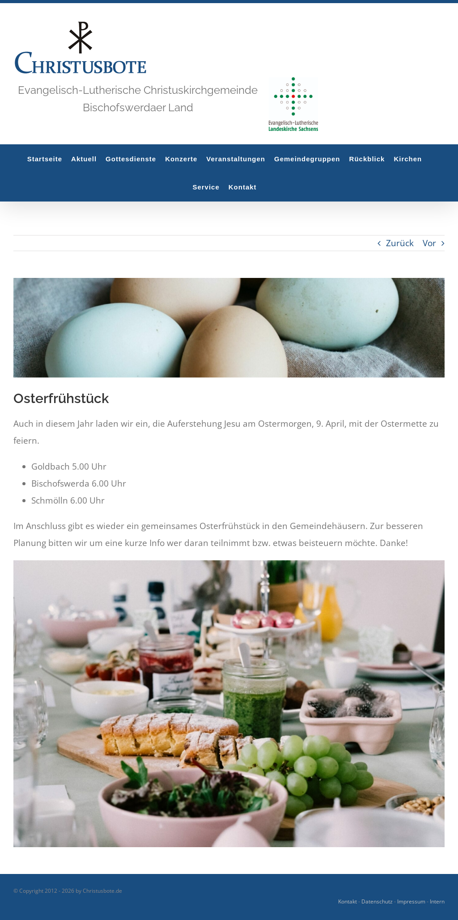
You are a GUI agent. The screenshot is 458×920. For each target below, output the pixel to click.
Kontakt (347, 901)
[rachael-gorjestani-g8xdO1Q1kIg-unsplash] (229, 328)
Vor (429, 243)
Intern (437, 901)
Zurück (400, 243)
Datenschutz (377, 901)
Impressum (411, 901)
